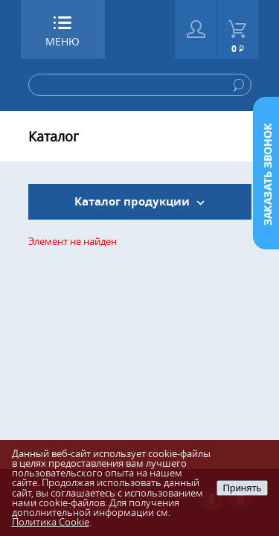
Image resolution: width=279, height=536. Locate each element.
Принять (241, 488)
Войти (196, 29)
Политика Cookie (50, 522)
